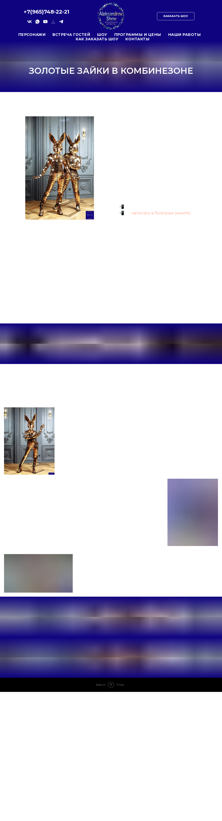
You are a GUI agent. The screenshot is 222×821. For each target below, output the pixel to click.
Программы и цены (137, 34)
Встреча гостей (71, 34)
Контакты (137, 39)
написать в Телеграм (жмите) (160, 213)
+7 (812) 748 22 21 (159, 206)
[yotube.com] (45, 23)
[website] (53, 23)
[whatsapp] (37, 23)
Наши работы (184, 34)
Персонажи (32, 34)
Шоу (102, 34)
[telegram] (61, 23)
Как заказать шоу (97, 39)
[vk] (29, 23)
